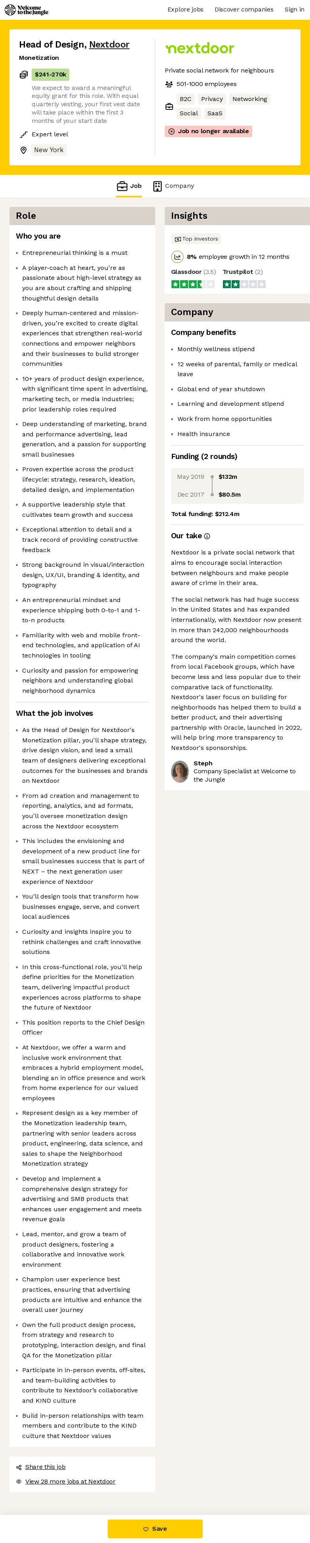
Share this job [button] (41, 1466)
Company (172, 186)
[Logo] (26, 9)
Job (128, 186)
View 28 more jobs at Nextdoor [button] (66, 1481)
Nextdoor (109, 44)
